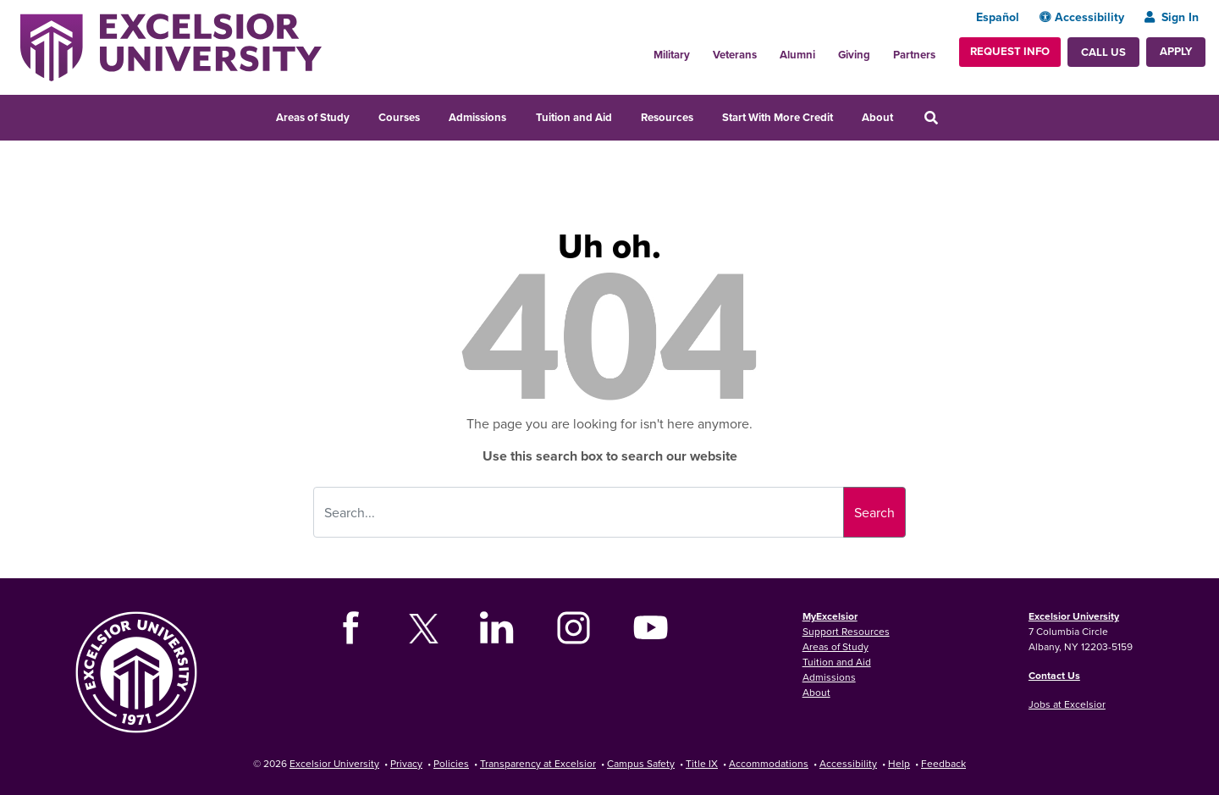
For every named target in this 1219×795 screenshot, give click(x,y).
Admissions (477, 117)
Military (672, 55)
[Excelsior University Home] (171, 45)
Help (899, 763)
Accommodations (768, 763)
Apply (1176, 51)
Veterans (735, 55)
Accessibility (1082, 16)
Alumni (797, 55)
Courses (399, 117)
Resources (667, 117)
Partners (914, 55)
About (877, 117)
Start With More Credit (777, 117)
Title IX (702, 763)
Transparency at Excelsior (538, 763)
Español (997, 16)
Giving (854, 55)
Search (874, 512)
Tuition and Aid (574, 117)
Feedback (943, 763)
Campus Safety (641, 763)
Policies (451, 763)
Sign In (1172, 16)
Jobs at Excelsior (1067, 704)
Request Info (1010, 51)
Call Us (1103, 52)
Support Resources (846, 631)
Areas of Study (313, 117)
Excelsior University (1074, 616)
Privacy (406, 763)
